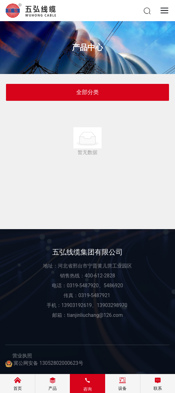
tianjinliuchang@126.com (95, 315)
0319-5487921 (94, 295)
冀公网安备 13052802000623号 (44, 363)
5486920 (113, 285)
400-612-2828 (100, 275)
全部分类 (87, 92)
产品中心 (87, 47)
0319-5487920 (82, 285)
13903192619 (76, 305)
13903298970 (112, 305)
